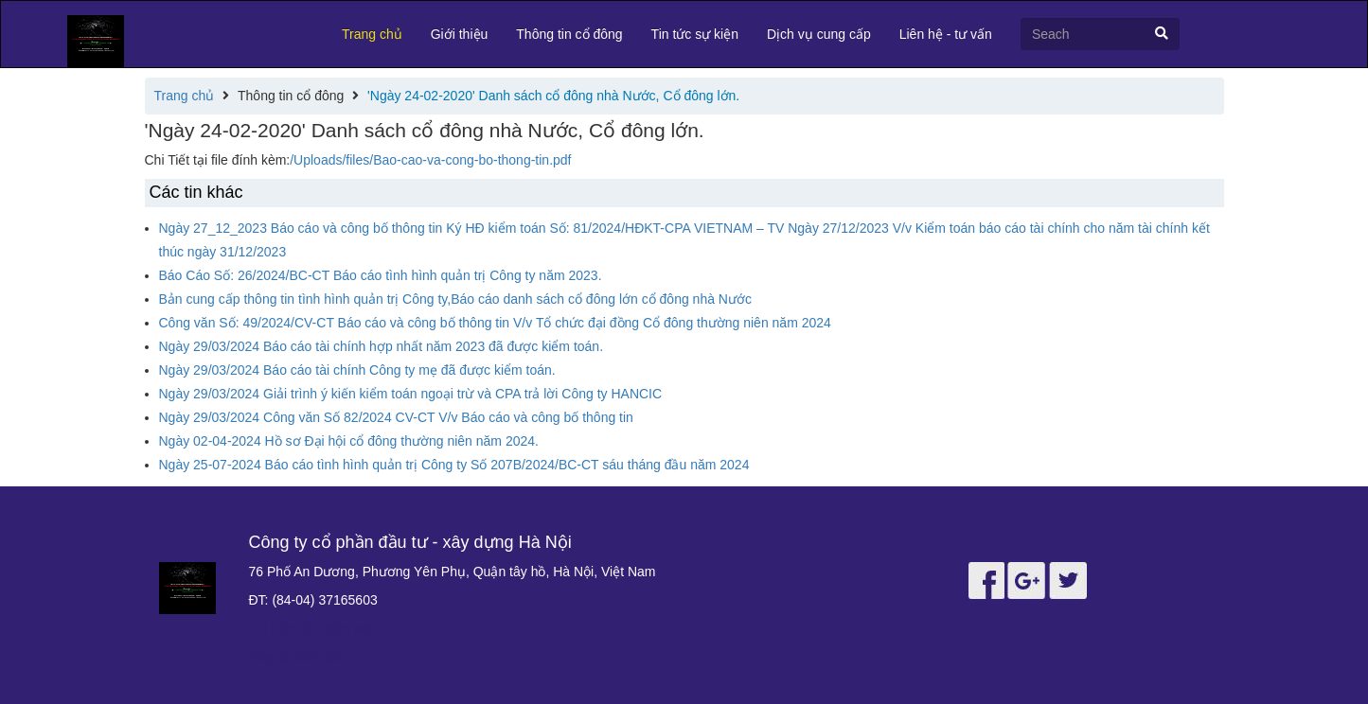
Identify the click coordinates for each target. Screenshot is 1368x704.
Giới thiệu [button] (460, 34)
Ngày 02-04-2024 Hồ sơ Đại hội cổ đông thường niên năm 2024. (349, 441)
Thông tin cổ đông (569, 34)
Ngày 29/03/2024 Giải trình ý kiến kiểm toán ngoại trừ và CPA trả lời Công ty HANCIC (411, 393)
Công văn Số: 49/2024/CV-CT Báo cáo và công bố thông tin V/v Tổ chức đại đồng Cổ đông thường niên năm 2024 (495, 322)
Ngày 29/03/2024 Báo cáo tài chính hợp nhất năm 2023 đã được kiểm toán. (381, 346)
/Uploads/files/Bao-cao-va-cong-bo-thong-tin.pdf (430, 159)
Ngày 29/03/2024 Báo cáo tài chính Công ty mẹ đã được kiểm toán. (357, 370)
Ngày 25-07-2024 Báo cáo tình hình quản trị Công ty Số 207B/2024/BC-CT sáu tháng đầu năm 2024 (454, 464)
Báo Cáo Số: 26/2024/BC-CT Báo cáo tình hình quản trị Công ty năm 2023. (380, 275)
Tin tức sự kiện (694, 34)
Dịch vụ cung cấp (819, 34)
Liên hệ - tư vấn (945, 34)
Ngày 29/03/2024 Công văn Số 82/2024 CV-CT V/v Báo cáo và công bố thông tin (396, 417)
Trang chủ (372, 34)
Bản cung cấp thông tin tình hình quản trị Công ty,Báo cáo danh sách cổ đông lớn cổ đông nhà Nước (455, 299)
